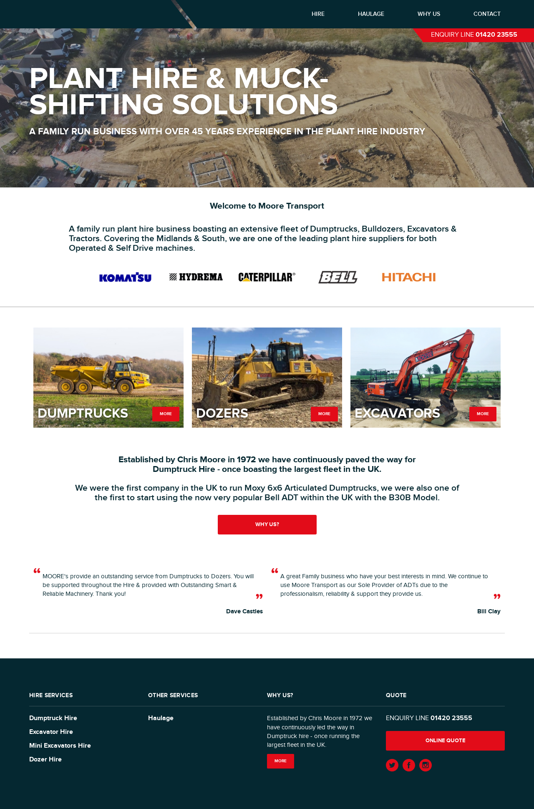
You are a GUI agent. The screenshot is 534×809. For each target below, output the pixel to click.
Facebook (409, 765)
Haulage (371, 14)
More (166, 413)
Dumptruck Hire (53, 718)
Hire (318, 14)
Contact (487, 14)
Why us (429, 14)
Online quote (446, 740)
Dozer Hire (45, 760)
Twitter (392, 765)
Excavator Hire (51, 732)
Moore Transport (85, 14)
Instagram (425, 765)
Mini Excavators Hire (60, 746)
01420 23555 (496, 35)
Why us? (267, 524)
